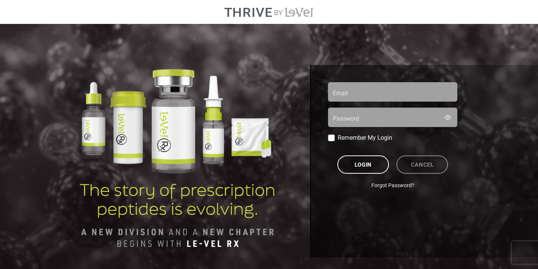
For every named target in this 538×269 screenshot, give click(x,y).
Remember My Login (365, 137)
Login (363, 164)
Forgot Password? (392, 185)
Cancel (422, 164)
